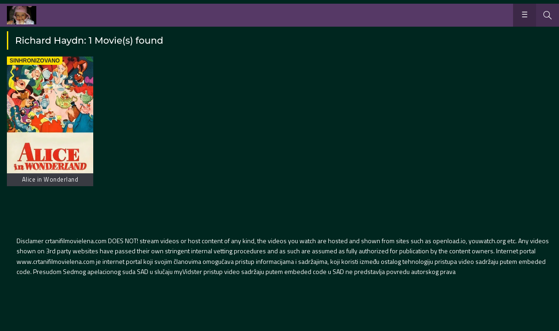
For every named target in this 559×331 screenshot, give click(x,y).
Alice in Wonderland (50, 179)
